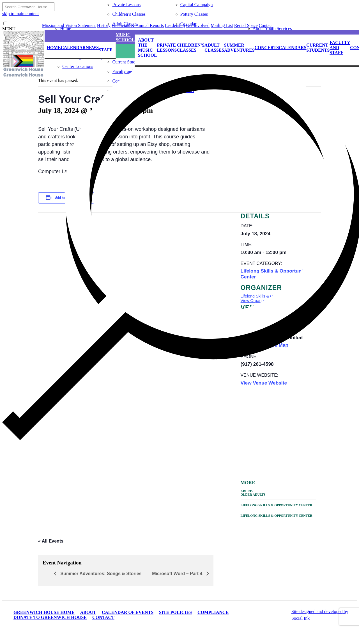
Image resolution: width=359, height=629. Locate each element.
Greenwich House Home (44, 612)
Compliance (213, 612)
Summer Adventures (239, 47)
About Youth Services (272, 28)
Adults (247, 491)
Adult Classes (124, 23)
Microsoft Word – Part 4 (178, 573)
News (92, 47)
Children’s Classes (129, 14)
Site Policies (175, 612)
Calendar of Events (127, 612)
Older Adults (253, 494)
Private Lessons (126, 4)
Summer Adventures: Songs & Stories (100, 573)
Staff (105, 49)
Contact (103, 617)
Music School (125, 37)
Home (65, 28)
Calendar (188, 23)
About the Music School (147, 48)
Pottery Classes (194, 14)
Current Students (318, 47)
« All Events (50, 541)
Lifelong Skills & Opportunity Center (276, 505)
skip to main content (20, 13)
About (88, 612)
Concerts (266, 47)
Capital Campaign (196, 4)
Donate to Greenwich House (50, 617)
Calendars (292, 47)
